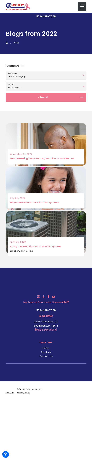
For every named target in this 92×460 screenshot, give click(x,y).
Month (11, 84)
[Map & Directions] (46, 329)
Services (46, 352)
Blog (16, 42)
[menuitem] (46, 348)
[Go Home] (7, 42)
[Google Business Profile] (38, 296)
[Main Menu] (82, 6)
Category (12, 73)
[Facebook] (48, 296)
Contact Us (46, 356)
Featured (12, 66)
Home (46, 348)
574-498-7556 (46, 16)
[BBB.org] (43, 296)
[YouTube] (53, 296)
